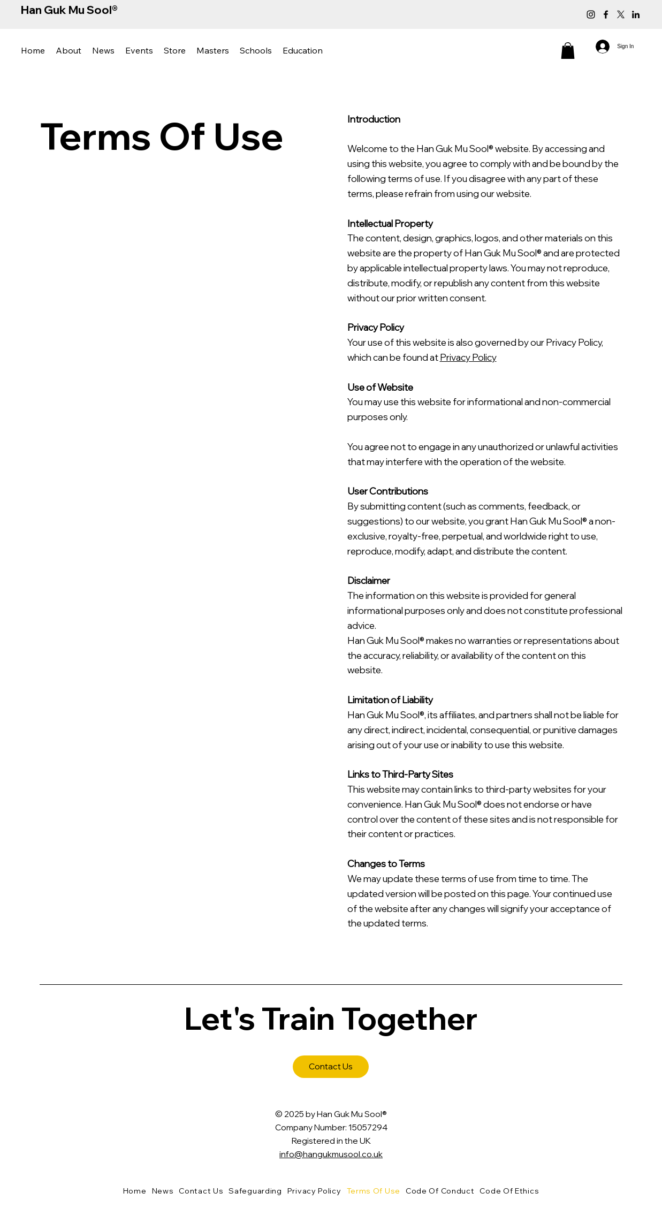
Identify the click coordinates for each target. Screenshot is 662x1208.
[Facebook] (605, 14)
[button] (68, 51)
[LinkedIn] (635, 14)
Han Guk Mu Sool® (69, 10)
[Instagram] (590, 14)
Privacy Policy (468, 357)
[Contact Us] (331, 1066)
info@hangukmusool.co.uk (331, 1154)
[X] (620, 14)
